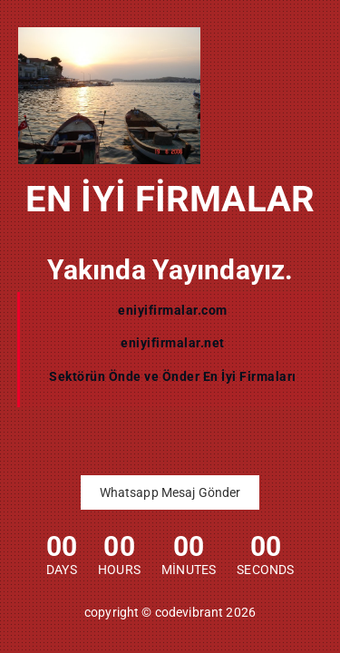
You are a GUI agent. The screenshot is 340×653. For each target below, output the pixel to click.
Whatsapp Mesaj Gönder (170, 492)
